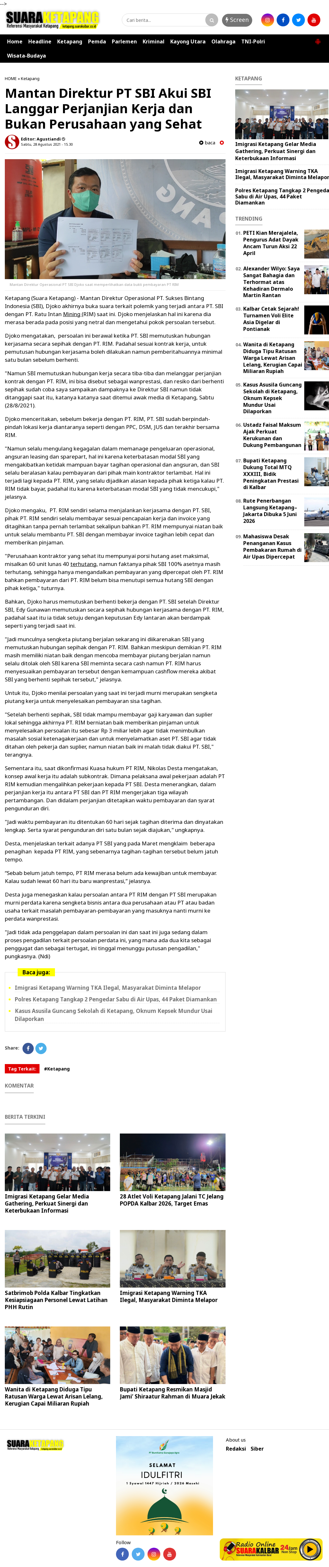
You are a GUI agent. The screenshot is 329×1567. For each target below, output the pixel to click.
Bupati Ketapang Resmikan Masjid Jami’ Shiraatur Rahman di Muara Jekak (172, 1393)
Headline (39, 41)
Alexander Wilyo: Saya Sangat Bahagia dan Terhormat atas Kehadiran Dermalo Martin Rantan (271, 282)
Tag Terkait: (22, 1069)
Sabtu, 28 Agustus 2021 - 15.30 (47, 144)
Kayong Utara (188, 41)
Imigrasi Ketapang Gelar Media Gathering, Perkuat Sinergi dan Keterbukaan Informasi (47, 1203)
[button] (318, 39)
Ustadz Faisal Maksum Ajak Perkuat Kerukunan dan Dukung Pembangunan (272, 434)
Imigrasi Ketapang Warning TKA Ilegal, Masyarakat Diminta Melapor (108, 987)
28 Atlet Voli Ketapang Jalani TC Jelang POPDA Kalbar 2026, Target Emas (172, 1200)
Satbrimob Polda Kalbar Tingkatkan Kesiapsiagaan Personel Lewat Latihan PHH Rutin (56, 1300)
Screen (237, 19)
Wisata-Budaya (26, 55)
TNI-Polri (253, 41)
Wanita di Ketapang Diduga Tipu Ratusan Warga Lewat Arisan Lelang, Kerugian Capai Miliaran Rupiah (54, 1396)
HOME (11, 78)
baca (207, 142)
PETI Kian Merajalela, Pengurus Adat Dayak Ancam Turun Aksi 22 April (270, 242)
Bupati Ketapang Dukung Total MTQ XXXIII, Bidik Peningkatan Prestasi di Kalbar (271, 474)
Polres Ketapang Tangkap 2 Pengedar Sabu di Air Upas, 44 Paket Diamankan (116, 999)
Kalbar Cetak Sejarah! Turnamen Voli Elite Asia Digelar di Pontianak (271, 318)
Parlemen (124, 41)
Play (310, 1549)
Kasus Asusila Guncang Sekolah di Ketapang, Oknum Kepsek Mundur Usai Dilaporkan (272, 398)
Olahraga (223, 41)
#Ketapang (57, 1069)
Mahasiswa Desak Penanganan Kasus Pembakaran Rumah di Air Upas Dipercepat (272, 546)
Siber (257, 1448)
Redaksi (236, 1448)
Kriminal (153, 41)
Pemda (97, 41)
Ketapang (69, 41)
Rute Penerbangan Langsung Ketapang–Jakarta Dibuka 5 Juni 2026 (270, 510)
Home (14, 41)
